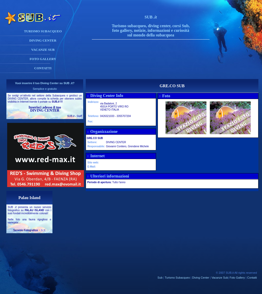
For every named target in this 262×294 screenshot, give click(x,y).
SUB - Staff (74, 116)
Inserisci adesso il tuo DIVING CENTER (44, 108)
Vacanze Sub (220, 277)
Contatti (252, 277)
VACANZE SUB (42, 50)
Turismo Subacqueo (177, 277)
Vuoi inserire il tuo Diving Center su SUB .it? (44, 83)
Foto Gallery (237, 277)
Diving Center (200, 277)
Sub (160, 277)
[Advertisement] (156, 67)
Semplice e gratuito (45, 88)
